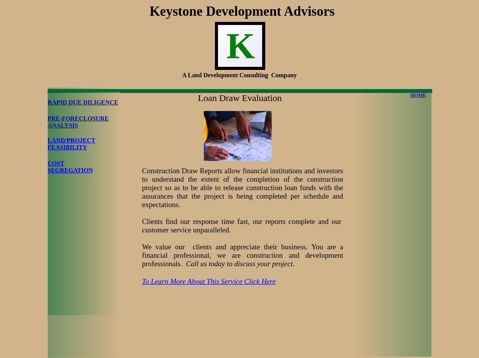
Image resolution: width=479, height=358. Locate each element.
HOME (418, 95)
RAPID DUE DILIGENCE (83, 102)
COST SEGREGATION (70, 167)
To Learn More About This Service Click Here (209, 281)
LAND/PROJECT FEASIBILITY (71, 144)
